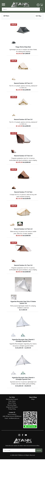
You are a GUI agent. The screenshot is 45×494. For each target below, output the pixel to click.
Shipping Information (12, 407)
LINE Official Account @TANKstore (12, 416)
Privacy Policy (12, 409)
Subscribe (38, 450)
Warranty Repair (11, 405)
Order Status (11, 401)
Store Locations (12, 414)
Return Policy (12, 403)
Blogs (33, 399)
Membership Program (12, 399)
